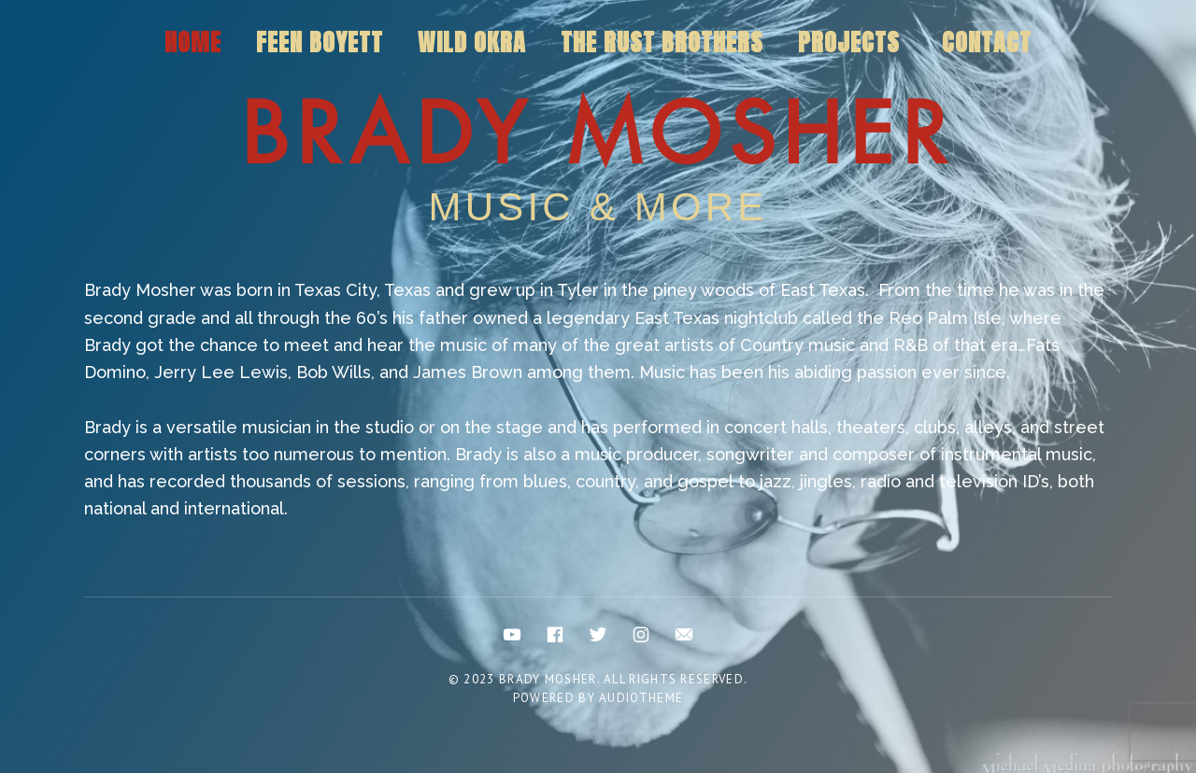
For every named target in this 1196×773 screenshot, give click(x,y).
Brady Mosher (598, 134)
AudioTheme (641, 698)
